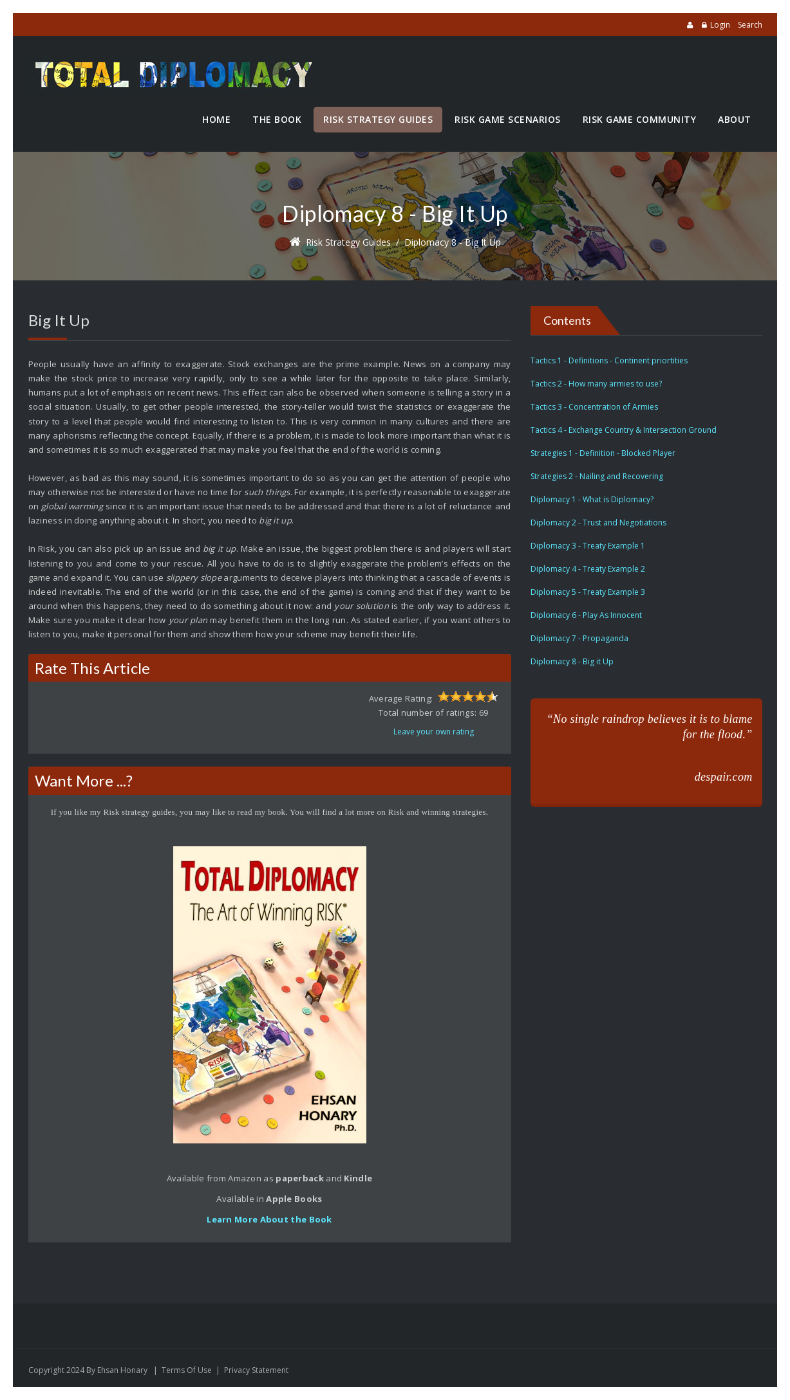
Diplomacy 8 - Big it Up (452, 242)
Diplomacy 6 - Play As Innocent (586, 615)
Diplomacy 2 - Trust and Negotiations (598, 522)
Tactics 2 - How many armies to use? (596, 383)
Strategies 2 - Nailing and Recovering (597, 476)
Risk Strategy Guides (348, 242)
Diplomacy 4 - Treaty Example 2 (588, 568)
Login (720, 24)
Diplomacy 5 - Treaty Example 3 (588, 591)
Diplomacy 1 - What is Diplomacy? (592, 499)
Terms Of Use (187, 1370)
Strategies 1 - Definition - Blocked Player (603, 453)
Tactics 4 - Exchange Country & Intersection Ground (624, 429)
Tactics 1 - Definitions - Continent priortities (609, 360)
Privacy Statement (256, 1370)
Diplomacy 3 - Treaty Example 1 (588, 545)
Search (750, 24)
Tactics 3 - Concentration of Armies (594, 406)
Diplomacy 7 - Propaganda (579, 638)
